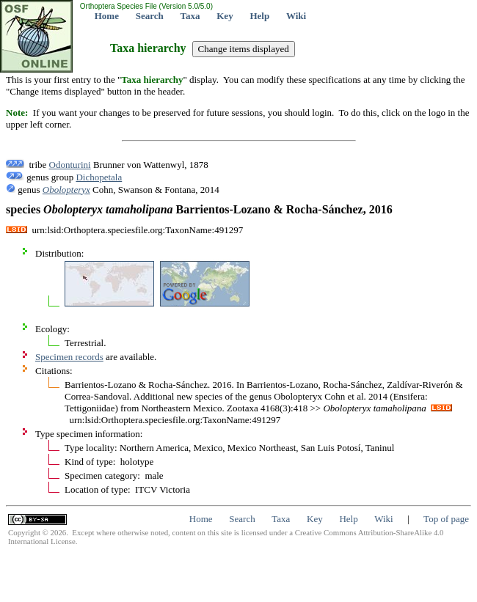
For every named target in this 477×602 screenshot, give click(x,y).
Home (107, 15)
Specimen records (69, 356)
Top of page (446, 518)
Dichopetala (99, 177)
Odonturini (70, 164)
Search (150, 15)
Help (259, 15)
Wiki (296, 15)
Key (224, 15)
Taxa (190, 15)
